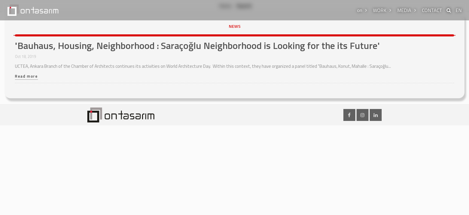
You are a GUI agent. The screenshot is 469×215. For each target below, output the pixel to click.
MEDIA (404, 10)
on (359, 10)
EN (459, 10)
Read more (26, 76)
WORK (379, 10)
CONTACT (432, 10)
